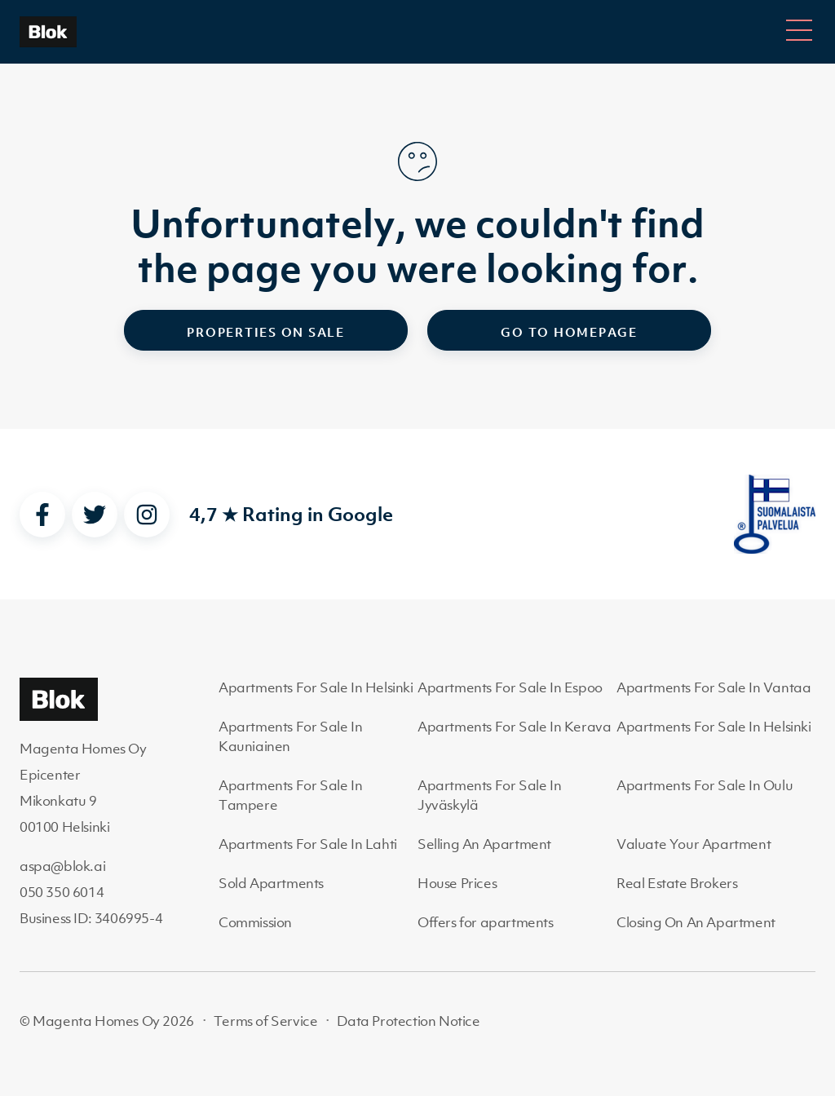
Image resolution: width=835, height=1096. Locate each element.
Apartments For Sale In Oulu (704, 785)
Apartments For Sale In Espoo (510, 687)
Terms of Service (266, 1021)
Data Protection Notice (408, 1021)
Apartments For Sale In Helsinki (316, 687)
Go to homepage (569, 332)
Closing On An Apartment (695, 922)
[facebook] (42, 514)
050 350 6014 (62, 892)
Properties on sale (266, 332)
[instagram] (147, 514)
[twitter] (94, 514)
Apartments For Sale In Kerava (514, 727)
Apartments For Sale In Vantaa (713, 687)
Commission (255, 922)
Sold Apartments (271, 883)
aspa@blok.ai (62, 866)
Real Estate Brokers (676, 883)
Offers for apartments (486, 922)
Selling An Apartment (484, 844)
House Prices (457, 883)
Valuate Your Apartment (693, 844)
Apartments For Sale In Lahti (308, 844)
